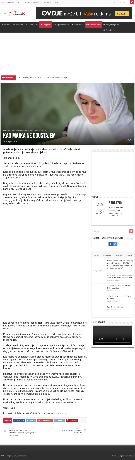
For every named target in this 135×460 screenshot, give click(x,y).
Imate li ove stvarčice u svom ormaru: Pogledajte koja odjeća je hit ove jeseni (22, 431)
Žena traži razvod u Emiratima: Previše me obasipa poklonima (119, 276)
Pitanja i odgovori (111, 25)
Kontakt (56, 2)
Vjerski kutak (32, 25)
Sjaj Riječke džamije (115, 307)
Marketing (47, 2)
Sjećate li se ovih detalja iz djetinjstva (68, 430)
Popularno (107, 255)
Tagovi (129, 255)
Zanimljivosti (109, 30)
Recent (97, 255)
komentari (119, 255)
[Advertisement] (67, 53)
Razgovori (46, 25)
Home (6, 130)
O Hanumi (26, 2)
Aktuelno (18, 25)
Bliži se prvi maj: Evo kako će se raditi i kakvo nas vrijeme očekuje (42, 77)
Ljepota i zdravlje (61, 25)
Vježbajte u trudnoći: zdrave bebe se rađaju (118, 286)
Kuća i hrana (77, 25)
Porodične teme (93, 25)
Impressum (37, 2)
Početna (6, 25)
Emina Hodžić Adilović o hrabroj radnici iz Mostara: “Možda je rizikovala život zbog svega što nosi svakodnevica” (120, 264)
